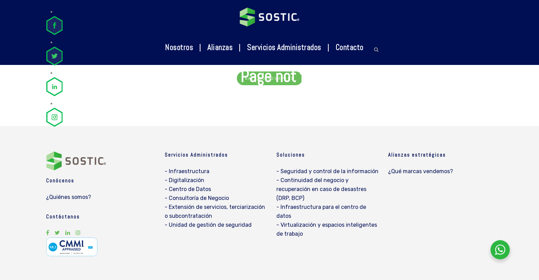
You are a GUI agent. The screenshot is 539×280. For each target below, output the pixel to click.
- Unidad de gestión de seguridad (208, 225)
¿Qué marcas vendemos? (420, 171)
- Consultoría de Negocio (197, 198)
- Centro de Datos (188, 189)
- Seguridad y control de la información (327, 171)
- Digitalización (184, 180)
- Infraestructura (187, 171)
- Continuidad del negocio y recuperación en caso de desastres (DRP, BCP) (321, 189)
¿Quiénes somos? (68, 197)
